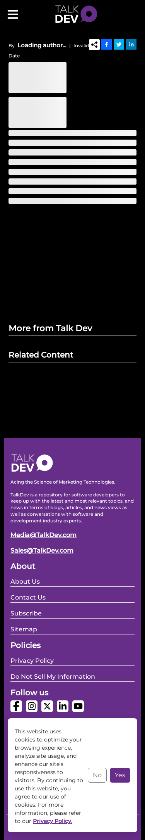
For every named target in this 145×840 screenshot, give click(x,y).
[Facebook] (106, 44)
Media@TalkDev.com (43, 535)
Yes (120, 775)
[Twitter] (119, 44)
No (97, 775)
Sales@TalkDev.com (41, 550)
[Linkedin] (131, 44)
